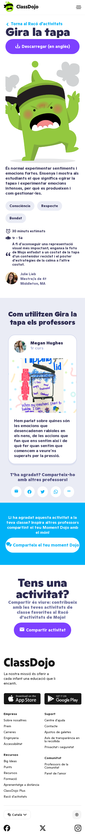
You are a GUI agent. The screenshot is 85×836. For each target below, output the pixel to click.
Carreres (10, 732)
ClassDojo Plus (14, 791)
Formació (10, 779)
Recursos (10, 773)
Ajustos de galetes (57, 732)
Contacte (51, 726)
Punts (8, 767)
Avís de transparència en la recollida (62, 739)
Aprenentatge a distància (21, 785)
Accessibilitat (13, 744)
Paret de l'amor (55, 773)
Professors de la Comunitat (56, 765)
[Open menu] (78, 7)
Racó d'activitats (15, 796)
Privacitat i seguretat (59, 747)
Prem (7, 726)
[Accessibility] (76, 814)
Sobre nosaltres (15, 720)
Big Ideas (10, 761)
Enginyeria (11, 738)
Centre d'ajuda (54, 720)
